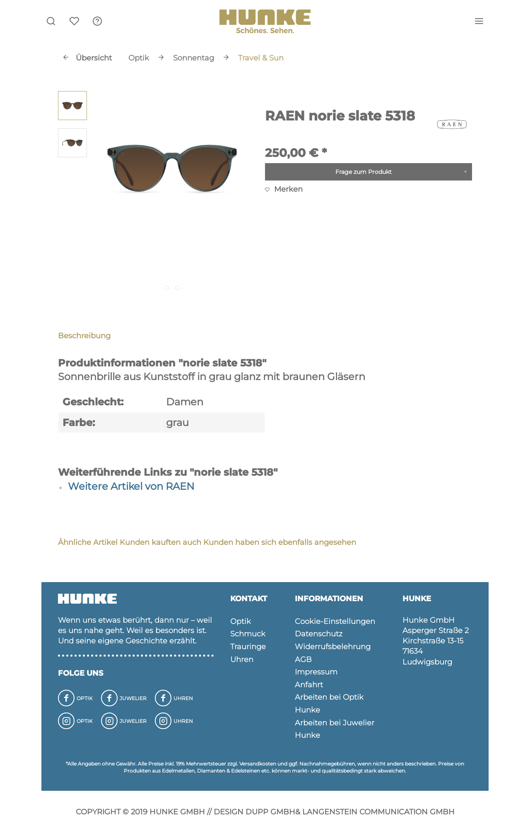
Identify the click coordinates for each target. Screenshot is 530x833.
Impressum (316, 672)
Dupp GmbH (270, 811)
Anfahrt (309, 684)
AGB (303, 659)
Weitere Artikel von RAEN (126, 486)
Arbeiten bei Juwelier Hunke (334, 729)
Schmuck (247, 633)
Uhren (241, 659)
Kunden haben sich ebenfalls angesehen (279, 542)
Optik (240, 621)
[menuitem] (97, 20)
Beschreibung (84, 335)
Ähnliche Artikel (88, 542)
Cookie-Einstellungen (335, 621)
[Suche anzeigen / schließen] (50, 20)
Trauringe (248, 646)
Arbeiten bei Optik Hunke (329, 704)
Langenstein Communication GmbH (378, 811)
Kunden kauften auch (160, 542)
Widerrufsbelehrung (333, 646)
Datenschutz (318, 633)
